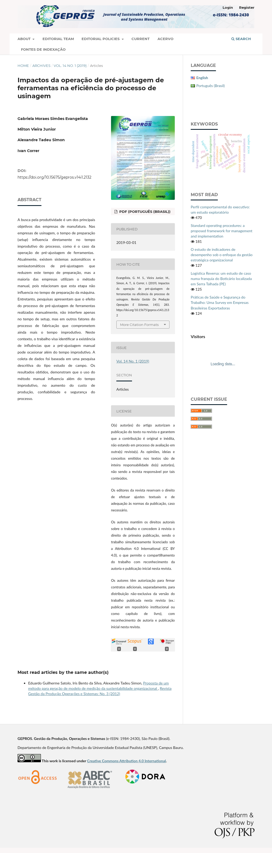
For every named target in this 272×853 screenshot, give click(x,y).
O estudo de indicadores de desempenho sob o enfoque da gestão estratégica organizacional (222, 254)
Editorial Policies (101, 39)
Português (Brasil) (210, 85)
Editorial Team (58, 39)
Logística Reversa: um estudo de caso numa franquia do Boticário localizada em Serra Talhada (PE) (221, 278)
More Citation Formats (139, 324)
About (25, 39)
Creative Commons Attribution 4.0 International (126, 761)
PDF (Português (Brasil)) (144, 211)
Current (140, 39)
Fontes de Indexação (43, 49)
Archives (41, 65)
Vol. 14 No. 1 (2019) (70, 65)
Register (246, 7)
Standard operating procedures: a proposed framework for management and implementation (221, 230)
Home (23, 65)
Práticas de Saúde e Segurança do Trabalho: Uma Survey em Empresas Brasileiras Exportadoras (220, 302)
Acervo (165, 39)
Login (228, 7)
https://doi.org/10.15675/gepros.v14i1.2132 (54, 177)
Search (241, 39)
